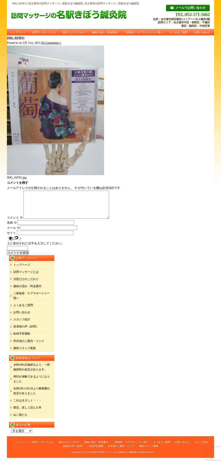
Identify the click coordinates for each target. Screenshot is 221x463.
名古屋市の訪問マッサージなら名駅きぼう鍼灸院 (112, 457)
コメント (15, 222)
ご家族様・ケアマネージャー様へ (143, 32)
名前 (12, 227)
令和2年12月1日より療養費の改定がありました (31, 396)
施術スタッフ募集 (24, 353)
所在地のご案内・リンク (28, 346)
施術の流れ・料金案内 (105, 32)
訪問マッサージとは (43, 32)
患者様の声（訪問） (26, 331)
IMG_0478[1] (15, 38)
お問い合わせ (202, 32)
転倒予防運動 (21, 338)
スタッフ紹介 (21, 324)
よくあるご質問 (178, 32)
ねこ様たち (20, 420)
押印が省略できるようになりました (31, 384)
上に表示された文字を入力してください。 (35, 248)
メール (13, 233)
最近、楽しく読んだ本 (27, 412)
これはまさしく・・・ (27, 405)
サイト (11, 238)
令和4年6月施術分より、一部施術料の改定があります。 (31, 372)
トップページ (18, 32)
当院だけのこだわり (73, 32)
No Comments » (51, 42)
